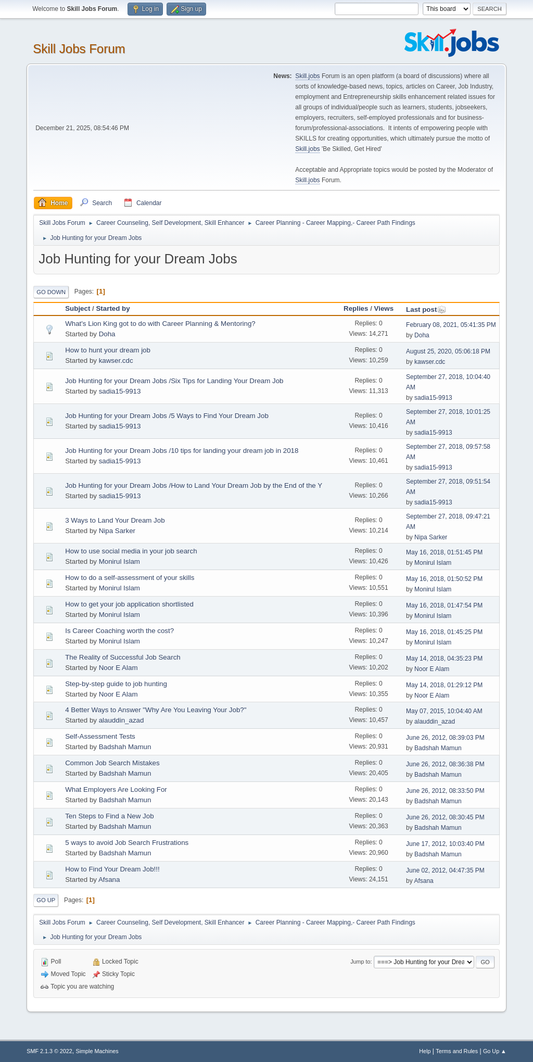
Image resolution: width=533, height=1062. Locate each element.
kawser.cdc (116, 360)
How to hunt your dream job (107, 350)
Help (424, 1051)
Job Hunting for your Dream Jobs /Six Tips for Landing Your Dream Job (174, 381)
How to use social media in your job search (131, 551)
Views (384, 308)
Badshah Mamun (125, 747)
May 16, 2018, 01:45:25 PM (444, 632)
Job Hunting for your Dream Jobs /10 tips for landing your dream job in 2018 (181, 450)
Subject (77, 308)
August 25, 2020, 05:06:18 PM (448, 351)
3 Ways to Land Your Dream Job (114, 520)
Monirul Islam (119, 561)
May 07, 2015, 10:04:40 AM (444, 711)
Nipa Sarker (117, 531)
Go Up (45, 900)
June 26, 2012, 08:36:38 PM (445, 764)
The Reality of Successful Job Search (123, 657)
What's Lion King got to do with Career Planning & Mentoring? (160, 323)
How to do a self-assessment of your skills (129, 577)
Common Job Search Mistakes (112, 763)
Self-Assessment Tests (100, 736)
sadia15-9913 (120, 391)
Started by (113, 308)
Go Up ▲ (494, 1051)
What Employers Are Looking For (116, 789)
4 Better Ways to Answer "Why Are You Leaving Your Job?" (155, 710)
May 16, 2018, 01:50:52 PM (444, 579)
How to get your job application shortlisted (129, 604)
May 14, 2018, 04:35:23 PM (444, 658)
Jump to (360, 961)
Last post (426, 309)
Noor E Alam (118, 668)
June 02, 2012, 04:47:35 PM (445, 870)
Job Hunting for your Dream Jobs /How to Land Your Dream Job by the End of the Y (193, 485)
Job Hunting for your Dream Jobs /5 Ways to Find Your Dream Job (167, 416)
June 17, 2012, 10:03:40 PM (445, 844)
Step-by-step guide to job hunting (116, 684)
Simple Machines (97, 1051)
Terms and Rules (457, 1051)
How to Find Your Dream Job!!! (112, 869)
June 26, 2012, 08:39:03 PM (445, 737)
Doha (107, 334)
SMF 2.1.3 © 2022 (49, 1051)
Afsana (109, 879)
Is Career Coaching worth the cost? (119, 631)
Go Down (51, 292)
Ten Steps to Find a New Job (109, 816)
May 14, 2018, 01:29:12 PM (444, 685)
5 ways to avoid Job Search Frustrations (126, 842)
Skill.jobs (307, 76)
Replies (356, 308)
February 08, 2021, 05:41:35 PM (451, 324)
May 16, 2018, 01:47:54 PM (444, 605)
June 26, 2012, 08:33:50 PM (445, 790)
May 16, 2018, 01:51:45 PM (444, 552)
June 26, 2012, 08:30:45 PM (445, 817)
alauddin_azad (121, 720)
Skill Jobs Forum (79, 49)
